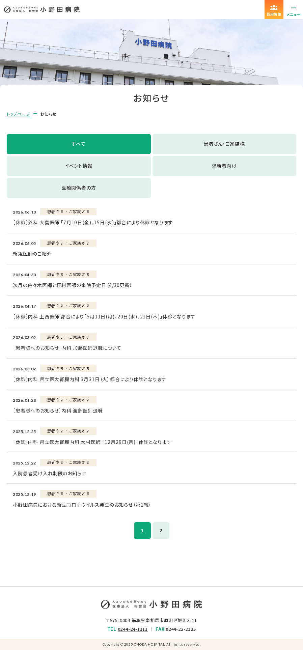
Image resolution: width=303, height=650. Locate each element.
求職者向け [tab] (224, 165)
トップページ (18, 114)
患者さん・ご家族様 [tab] (224, 143)
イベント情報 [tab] (78, 165)
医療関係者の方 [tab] (78, 187)
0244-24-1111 (133, 629)
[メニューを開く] (293, 9)
